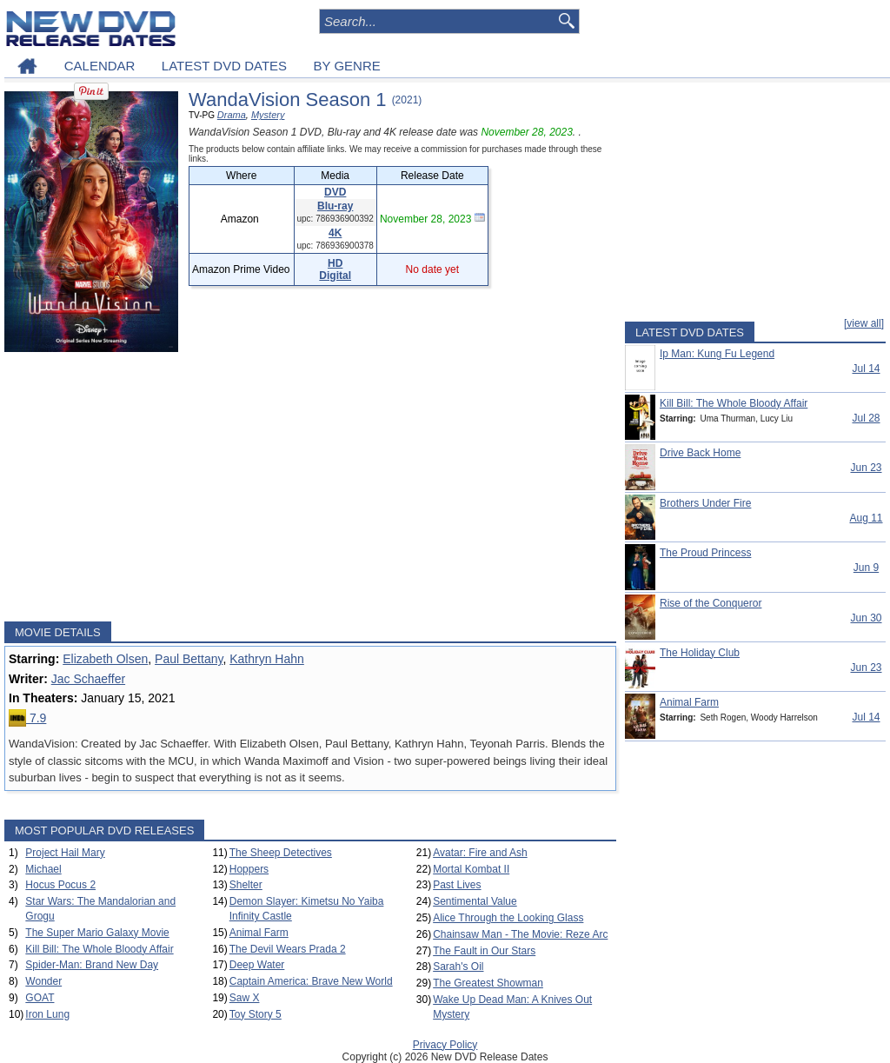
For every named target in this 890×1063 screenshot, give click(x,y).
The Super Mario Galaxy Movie (97, 933)
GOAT (39, 998)
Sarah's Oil (458, 966)
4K (335, 233)
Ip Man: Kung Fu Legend (717, 354)
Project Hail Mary (64, 853)
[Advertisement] (310, 486)
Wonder (43, 981)
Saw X (244, 998)
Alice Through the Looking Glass (508, 918)
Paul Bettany (188, 659)
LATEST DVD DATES (224, 65)
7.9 (27, 718)
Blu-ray (335, 206)
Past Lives (457, 885)
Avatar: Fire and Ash (480, 853)
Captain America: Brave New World (311, 981)
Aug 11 (865, 518)
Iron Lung (47, 1014)
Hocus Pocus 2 (60, 885)
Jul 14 (866, 368)
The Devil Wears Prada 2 (287, 949)
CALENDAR (100, 65)
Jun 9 (866, 567)
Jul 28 (866, 418)
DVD (335, 192)
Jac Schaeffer (88, 679)
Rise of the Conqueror (710, 603)
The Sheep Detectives (280, 853)
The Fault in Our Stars (484, 951)
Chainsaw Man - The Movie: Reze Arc (520, 934)
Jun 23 (865, 468)
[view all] (864, 323)
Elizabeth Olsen (105, 659)
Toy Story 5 (255, 1014)
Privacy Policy (445, 1045)
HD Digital (335, 269)
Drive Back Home (700, 453)
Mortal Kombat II (471, 869)
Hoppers (249, 869)
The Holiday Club (700, 653)
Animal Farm (259, 933)
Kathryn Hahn (266, 659)
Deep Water (257, 965)
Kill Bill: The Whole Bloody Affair (99, 949)
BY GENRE (347, 65)
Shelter (245, 885)
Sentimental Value (475, 901)
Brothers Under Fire (705, 503)
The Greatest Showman (488, 983)
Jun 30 (865, 618)
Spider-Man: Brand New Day (91, 965)
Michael (43, 869)
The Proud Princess (705, 553)
